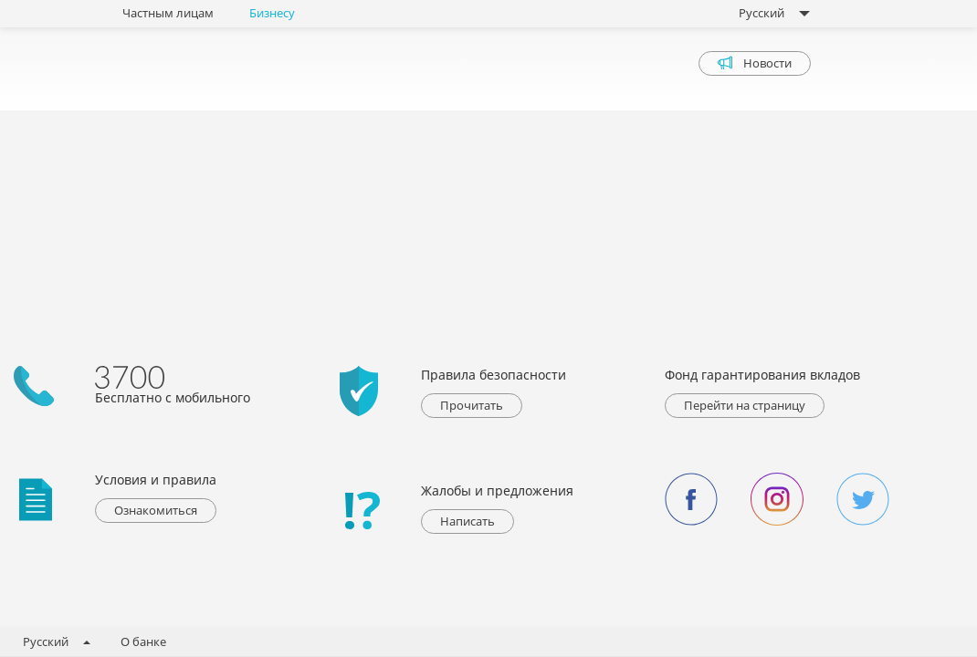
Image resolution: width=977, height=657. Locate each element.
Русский (769, 13)
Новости (755, 63)
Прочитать (471, 405)
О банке (143, 641)
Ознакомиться (155, 510)
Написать (467, 521)
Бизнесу (272, 13)
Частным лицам (168, 13)
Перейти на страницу (744, 405)
